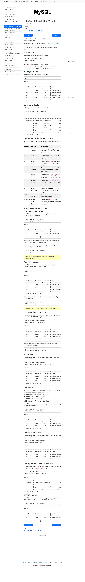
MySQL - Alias (8, 37)
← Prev (28, 35)
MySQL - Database (9, 9)
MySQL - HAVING (9, 58)
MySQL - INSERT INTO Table (11, 21)
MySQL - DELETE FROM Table (11, 35)
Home (16, 1)
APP (61, 574)
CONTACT (46, 574)
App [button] (41, 1)
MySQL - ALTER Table (9, 19)
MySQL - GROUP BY (9, 55)
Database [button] (36, 1)
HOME (24, 574)
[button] (54, 1)
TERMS (40, 574)
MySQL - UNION (8, 49)
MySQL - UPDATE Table (10, 32)
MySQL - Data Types (9, 12)
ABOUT (29, 574)
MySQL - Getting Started (10, 7)
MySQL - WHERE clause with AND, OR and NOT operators (12, 29)
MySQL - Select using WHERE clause (13, 26)
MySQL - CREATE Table (10, 14)
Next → (56, 35)
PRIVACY (35, 574)
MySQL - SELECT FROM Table (11, 24)
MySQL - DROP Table (9, 16)
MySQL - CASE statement (10, 71)
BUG (51, 574)
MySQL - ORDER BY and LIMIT (11, 40)
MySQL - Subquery (9, 60)
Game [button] (49, 1)
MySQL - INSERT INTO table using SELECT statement (12, 68)
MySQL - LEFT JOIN (9, 44)
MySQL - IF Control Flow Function (12, 74)
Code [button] (31, 1)
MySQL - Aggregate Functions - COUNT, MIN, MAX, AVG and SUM (12, 52)
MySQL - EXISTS (8, 63)
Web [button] (27, 1)
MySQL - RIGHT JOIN (9, 47)
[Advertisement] (13, 85)
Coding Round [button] (22, 1)
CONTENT (56, 574)
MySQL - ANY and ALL (10, 65)
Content (45, 1)
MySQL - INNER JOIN (9, 42)
